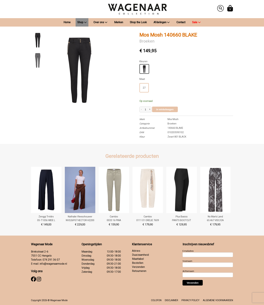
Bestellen (137, 262)
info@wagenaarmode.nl (53, 263)
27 (144, 87)
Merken (118, 22)
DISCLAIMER (171, 300)
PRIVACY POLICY (191, 300)
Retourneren (139, 271)
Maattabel (138, 258)
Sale (196, 22)
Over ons (100, 22)
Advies (136, 250)
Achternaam (188, 271)
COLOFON (156, 300)
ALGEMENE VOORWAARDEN (218, 300)
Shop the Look (138, 22)
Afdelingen (162, 22)
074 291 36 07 (51, 259)
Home (67, 22)
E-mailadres (188, 251)
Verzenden (138, 267)
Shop (82, 22)
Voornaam (187, 261)
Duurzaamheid (140, 254)
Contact (180, 22)
